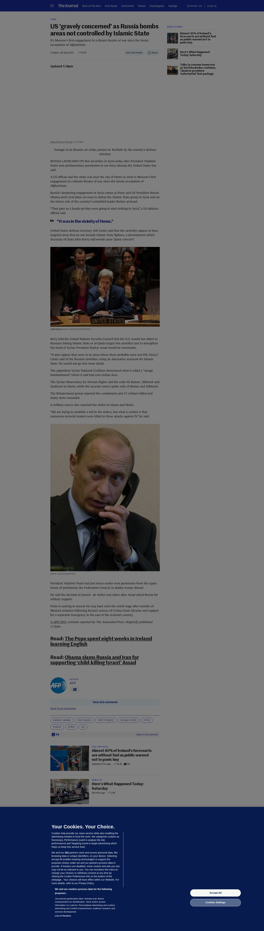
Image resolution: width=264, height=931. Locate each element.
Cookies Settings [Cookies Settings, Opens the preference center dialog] (216, 902)
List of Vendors (63, 916)
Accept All (216, 892)
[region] (132, 869)
